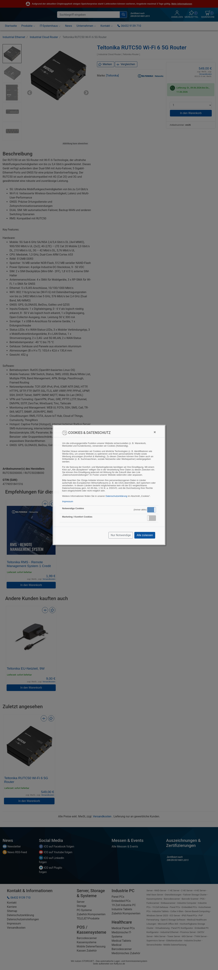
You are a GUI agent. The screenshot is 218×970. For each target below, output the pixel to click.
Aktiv (151, 509)
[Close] (155, 432)
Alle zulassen (145, 535)
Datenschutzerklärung (116, 496)
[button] (151, 509)
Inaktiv (153, 518)
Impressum (67, 501)
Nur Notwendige (121, 535)
